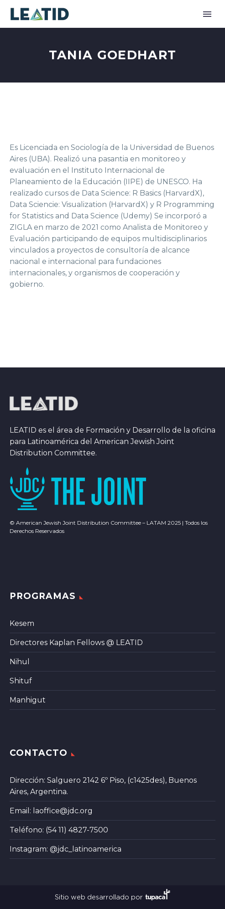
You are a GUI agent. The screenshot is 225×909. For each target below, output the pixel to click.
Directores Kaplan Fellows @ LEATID (76, 642)
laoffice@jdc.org (63, 810)
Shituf (21, 681)
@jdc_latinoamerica (85, 849)
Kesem (22, 623)
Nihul (20, 661)
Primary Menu (207, 14)
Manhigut (28, 700)
